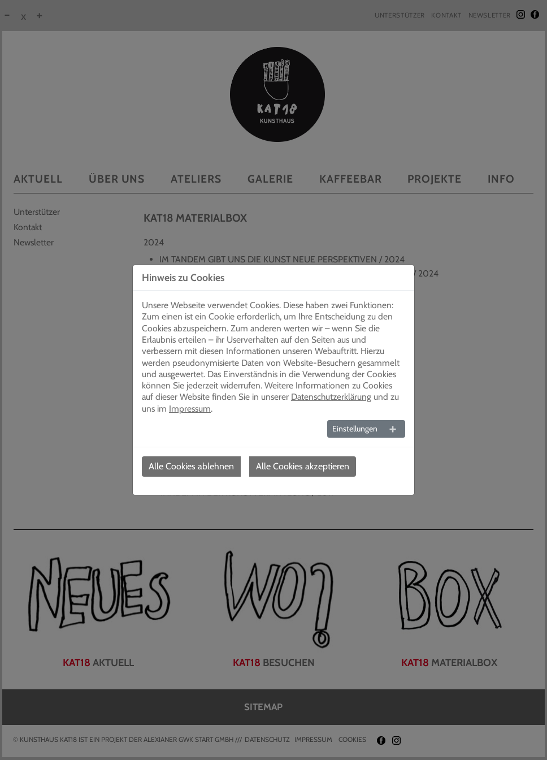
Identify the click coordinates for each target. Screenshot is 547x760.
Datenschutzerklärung (331, 396)
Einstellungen (354, 429)
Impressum (190, 408)
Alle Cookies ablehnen (191, 466)
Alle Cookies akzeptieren (302, 466)
